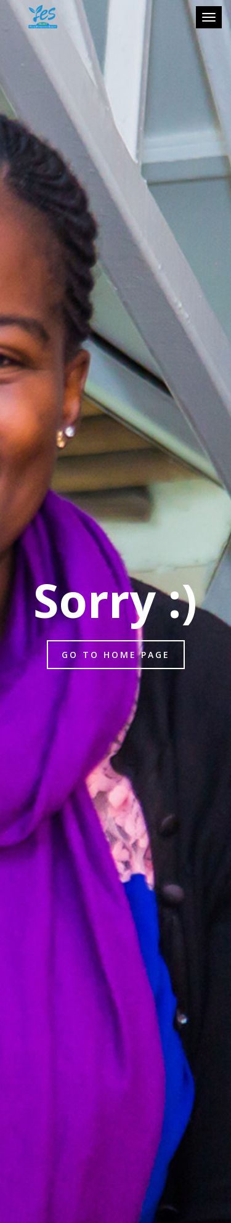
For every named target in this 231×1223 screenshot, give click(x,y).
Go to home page (116, 654)
